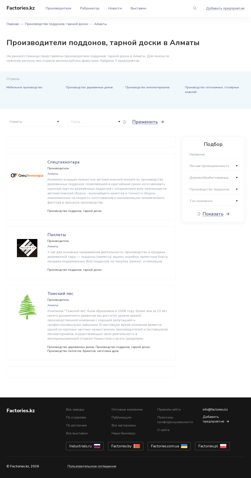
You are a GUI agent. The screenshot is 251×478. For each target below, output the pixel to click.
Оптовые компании (127, 409)
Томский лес (60, 293)
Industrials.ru (80, 446)
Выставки (138, 8)
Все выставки (77, 433)
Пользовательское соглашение (91, 466)
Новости (115, 8)
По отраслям (76, 417)
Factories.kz (20, 8)
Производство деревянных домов (89, 87)
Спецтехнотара (63, 162)
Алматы (100, 24)
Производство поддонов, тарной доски (56, 24)
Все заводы (75, 409)
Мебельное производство (24, 87)
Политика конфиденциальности (175, 419)
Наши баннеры (123, 433)
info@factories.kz (215, 409)
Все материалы (124, 425)
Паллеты (56, 235)
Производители (58, 8)
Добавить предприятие (225, 8)
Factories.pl (208, 446)
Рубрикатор (89, 8)
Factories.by (121, 446)
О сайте (163, 430)
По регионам (76, 425)
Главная (12, 24)
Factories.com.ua (165, 446)
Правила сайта (168, 409)
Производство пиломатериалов (148, 87)
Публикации (121, 417)
